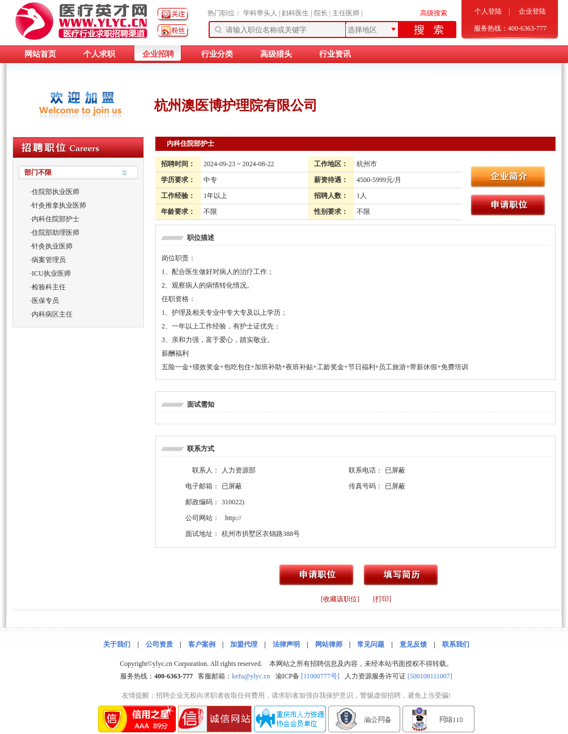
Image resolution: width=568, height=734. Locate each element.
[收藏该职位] (340, 599)
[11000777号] (320, 676)
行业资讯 (335, 54)
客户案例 (201, 644)
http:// (233, 518)
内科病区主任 (52, 314)
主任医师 (345, 13)
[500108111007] (430, 676)
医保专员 (45, 301)
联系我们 (455, 644)
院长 (321, 13)
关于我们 (116, 644)
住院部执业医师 (55, 192)
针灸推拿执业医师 (59, 205)
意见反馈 (413, 644)
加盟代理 (243, 644)
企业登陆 (532, 11)
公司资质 (159, 644)
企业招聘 (158, 54)
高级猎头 (276, 54)
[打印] (382, 599)
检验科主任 (49, 287)
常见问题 (370, 644)
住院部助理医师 (55, 233)
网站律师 (328, 644)
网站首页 (40, 54)
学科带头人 (260, 13)
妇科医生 (295, 13)
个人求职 (99, 54)
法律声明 (286, 644)
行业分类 (217, 54)
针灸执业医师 (52, 246)
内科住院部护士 (55, 219)
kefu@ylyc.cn (251, 676)
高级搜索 (433, 13)
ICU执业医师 (51, 273)
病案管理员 (49, 260)
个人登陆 (488, 11)
